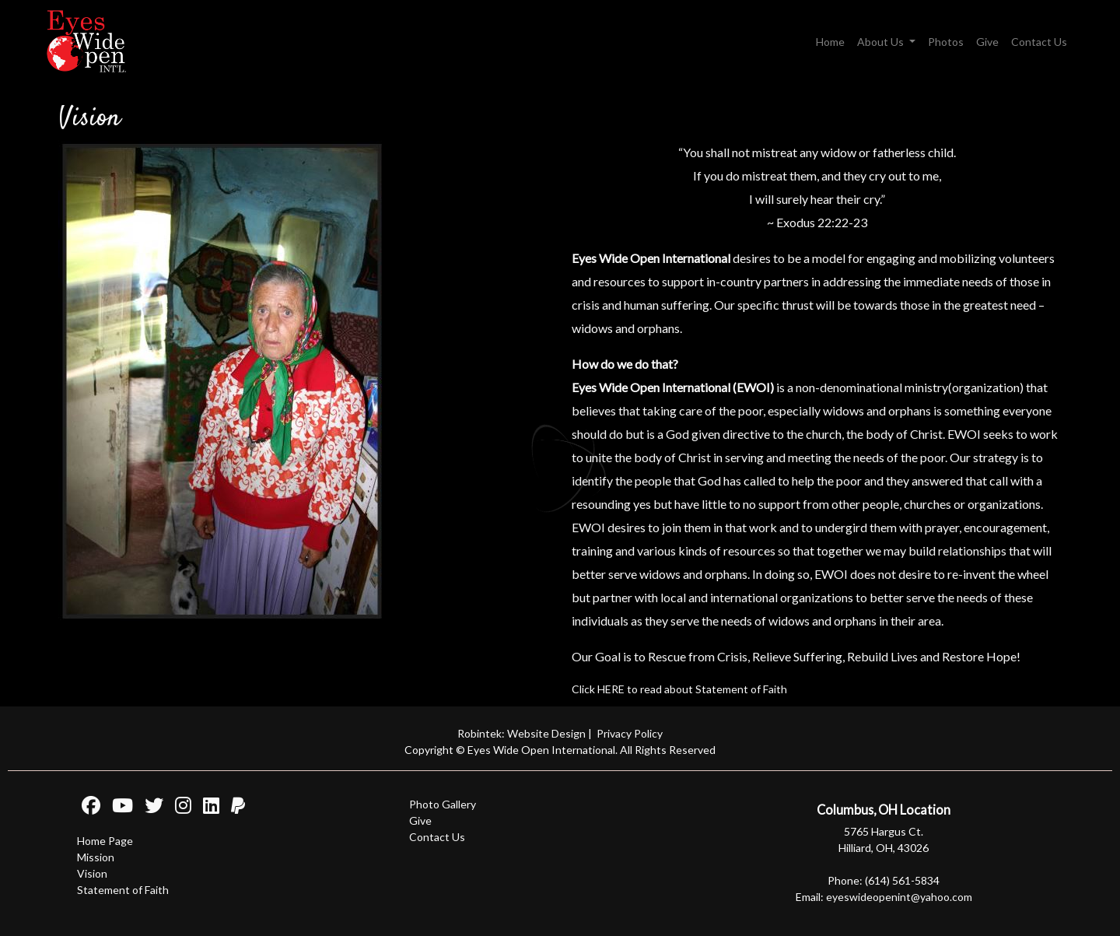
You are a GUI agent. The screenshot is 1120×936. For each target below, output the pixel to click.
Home (830, 41)
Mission (95, 857)
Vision (92, 873)
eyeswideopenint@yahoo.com (899, 896)
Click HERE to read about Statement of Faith (679, 689)
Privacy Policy (630, 733)
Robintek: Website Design (521, 733)
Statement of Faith (123, 889)
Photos (946, 41)
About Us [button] (881, 41)
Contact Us (1039, 41)
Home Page (105, 840)
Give (987, 41)
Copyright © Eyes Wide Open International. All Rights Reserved (560, 749)
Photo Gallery (442, 804)
